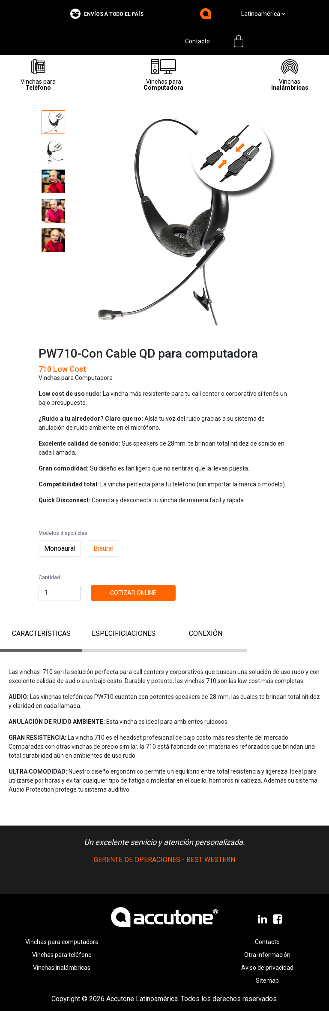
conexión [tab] (205, 633)
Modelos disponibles (63, 533)
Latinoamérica (263, 13)
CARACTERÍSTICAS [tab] (41, 633)
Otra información (267, 954)
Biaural (103, 548)
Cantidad (49, 577)
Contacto (197, 41)
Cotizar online (133, 592)
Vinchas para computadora (62, 941)
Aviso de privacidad (267, 967)
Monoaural (59, 548)
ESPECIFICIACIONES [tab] (124, 633)
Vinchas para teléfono (62, 954)
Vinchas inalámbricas (61, 967)
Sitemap (267, 980)
